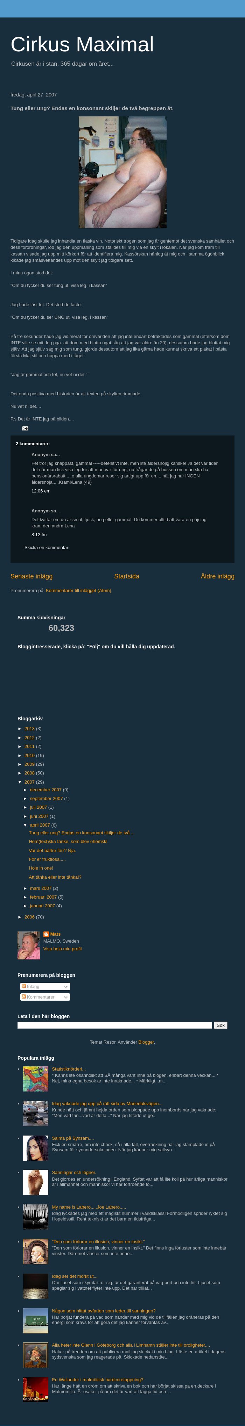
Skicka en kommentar (46, 547)
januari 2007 (43, 905)
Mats (55, 934)
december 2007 (46, 789)
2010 (30, 755)
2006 (30, 917)
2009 (30, 764)
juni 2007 (40, 816)
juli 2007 (39, 807)
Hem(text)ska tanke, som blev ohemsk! (68, 841)
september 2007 (47, 798)
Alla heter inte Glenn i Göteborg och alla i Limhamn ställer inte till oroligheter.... (131, 1345)
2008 (30, 773)
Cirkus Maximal (82, 44)
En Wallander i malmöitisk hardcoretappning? (97, 1379)
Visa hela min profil (62, 948)
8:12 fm (39, 534)
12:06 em (40, 491)
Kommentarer (38, 997)
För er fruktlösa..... (47, 859)
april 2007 (40, 825)
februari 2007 (44, 897)
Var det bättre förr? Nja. (52, 850)
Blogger (146, 1042)
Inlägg (31, 986)
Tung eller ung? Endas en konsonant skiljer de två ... (81, 832)
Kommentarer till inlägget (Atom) (78, 590)
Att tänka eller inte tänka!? (55, 877)
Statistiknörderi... (69, 1069)
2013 (30, 728)
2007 (30, 782)
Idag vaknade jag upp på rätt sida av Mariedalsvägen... (107, 1103)
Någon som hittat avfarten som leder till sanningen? (103, 1310)
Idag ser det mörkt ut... (74, 1276)
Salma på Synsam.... (73, 1138)
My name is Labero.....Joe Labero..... (89, 1207)
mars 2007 (41, 888)
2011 (30, 746)
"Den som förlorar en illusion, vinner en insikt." (98, 1241)
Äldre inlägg (217, 576)
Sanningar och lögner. (74, 1172)
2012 (30, 737)
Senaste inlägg (31, 576)
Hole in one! (41, 868)
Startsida (126, 576)
